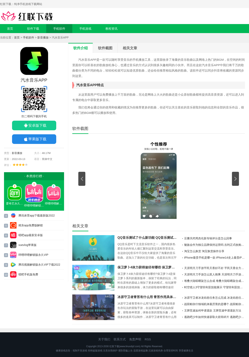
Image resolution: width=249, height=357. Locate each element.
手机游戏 (85, 28)
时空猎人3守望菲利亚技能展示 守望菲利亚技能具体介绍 (214, 287)
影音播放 (43, 37)
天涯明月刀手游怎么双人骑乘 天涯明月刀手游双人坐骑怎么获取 (214, 274)
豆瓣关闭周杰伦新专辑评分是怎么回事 (208, 238)
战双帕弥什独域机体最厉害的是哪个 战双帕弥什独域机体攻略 (214, 304)
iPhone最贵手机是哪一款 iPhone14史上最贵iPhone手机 (214, 257)
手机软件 (59, 28)
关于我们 (104, 339)
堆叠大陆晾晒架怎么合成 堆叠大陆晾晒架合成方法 (214, 280)
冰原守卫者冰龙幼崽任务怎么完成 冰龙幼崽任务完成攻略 (214, 297)
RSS (148, 339)
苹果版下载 (37, 139)
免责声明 (135, 339)
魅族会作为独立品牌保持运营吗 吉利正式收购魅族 (214, 244)
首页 (10, 28)
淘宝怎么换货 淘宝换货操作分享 (204, 251)
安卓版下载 (37, 125)
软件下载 (33, 28)
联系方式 (120, 339)
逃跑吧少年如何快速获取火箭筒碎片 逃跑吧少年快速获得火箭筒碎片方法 (214, 317)
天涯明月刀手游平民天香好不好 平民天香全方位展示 (214, 268)
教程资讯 (111, 28)
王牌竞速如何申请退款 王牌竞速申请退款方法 (212, 310)
